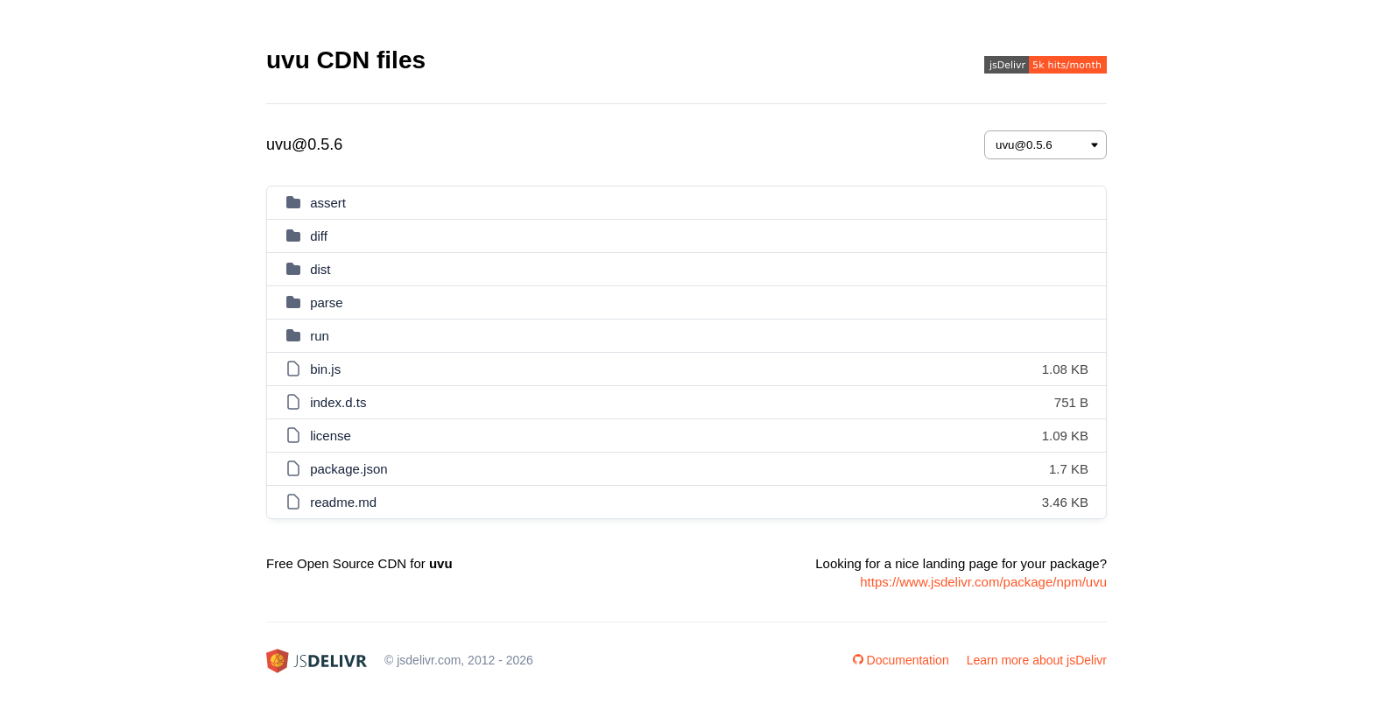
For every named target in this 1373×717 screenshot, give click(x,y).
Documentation (901, 660)
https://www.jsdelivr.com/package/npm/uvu (983, 581)
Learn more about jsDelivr (1037, 660)
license (330, 435)
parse (326, 302)
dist (320, 269)
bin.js (325, 369)
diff (318, 235)
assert (328, 202)
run (319, 335)
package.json (348, 468)
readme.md (343, 502)
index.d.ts (338, 402)
